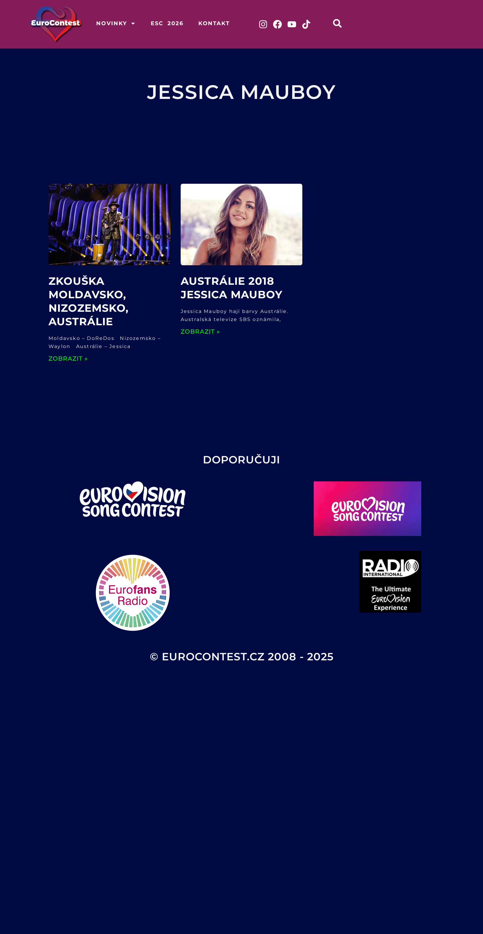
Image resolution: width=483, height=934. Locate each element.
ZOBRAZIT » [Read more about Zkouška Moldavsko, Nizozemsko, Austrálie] (68, 358)
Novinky (115, 23)
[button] (337, 23)
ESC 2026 (167, 23)
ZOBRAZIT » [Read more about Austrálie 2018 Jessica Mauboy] (200, 331)
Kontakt (214, 23)
